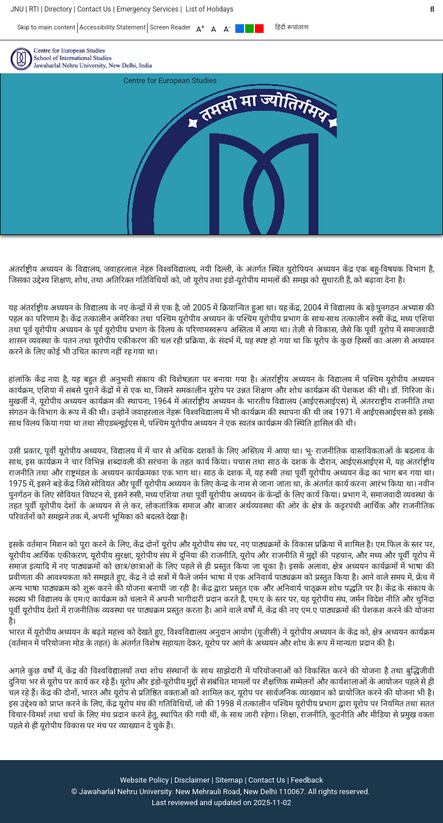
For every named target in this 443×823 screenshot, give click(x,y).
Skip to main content (46, 27)
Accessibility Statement (113, 27)
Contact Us (94, 9)
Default (239, 28)
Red (259, 28)
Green (249, 28)
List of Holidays (210, 9)
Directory (58, 9)
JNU (17, 9)
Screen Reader (169, 27)
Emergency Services (148, 9)
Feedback (307, 780)
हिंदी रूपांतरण (292, 27)
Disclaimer (191, 780)
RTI (34, 9)
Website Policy (144, 780)
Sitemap (229, 780)
